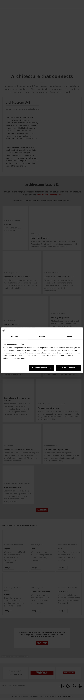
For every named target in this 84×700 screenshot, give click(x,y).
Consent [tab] (14, 336)
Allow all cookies (68, 368)
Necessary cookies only (41, 368)
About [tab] (69, 336)
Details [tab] (42, 336)
